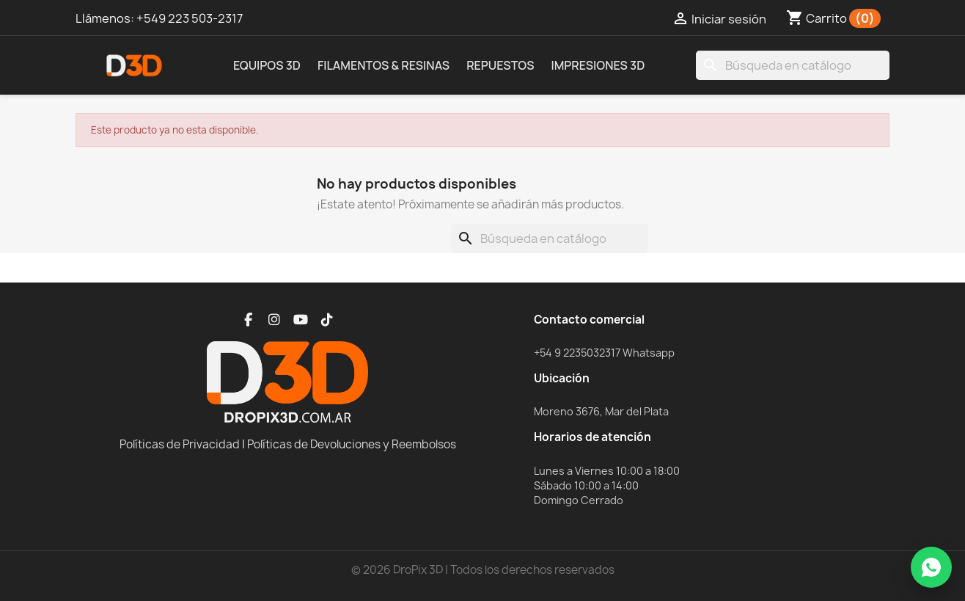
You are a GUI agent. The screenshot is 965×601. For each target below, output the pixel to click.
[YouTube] (301, 320)
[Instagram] (274, 320)
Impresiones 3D (598, 65)
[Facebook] (248, 320)
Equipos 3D (267, 65)
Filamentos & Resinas (384, 65)
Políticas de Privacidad (180, 444)
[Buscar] (792, 65)
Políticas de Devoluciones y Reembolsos (351, 444)
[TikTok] (327, 320)
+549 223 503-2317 (189, 18)
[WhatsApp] (931, 567)
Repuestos (500, 65)
